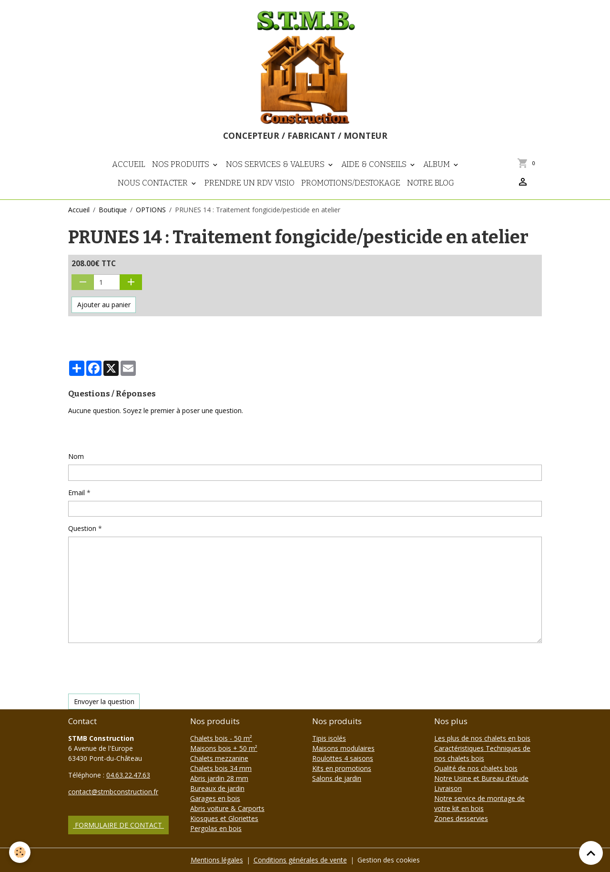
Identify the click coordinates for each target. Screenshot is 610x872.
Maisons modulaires (343, 748)
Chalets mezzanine (219, 758)
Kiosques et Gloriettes (224, 818)
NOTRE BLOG (430, 182)
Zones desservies (461, 818)
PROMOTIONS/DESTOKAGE (350, 182)
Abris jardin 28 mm (219, 778)
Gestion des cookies (388, 859)
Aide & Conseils (374, 164)
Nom (76, 456)
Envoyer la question (104, 701)
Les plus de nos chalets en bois (482, 738)
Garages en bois (215, 798)
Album (437, 164)
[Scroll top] (591, 853)
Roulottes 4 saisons (342, 758)
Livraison (448, 788)
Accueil (128, 164)
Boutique (113, 209)
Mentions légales (217, 859)
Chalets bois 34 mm (221, 768)
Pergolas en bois (216, 828)
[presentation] (140, 668)
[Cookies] (20, 852)
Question (82, 528)
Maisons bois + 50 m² (223, 748)
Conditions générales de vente (300, 859)
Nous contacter (154, 182)
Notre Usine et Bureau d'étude (481, 778)
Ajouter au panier (104, 304)
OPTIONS (151, 209)
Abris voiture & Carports (227, 808)
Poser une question (104, 433)
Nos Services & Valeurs (276, 164)
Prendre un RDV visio (249, 182)
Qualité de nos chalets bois (476, 768)
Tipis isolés (329, 738)
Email (76, 492)
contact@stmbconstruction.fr (113, 791)
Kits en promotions (341, 768)
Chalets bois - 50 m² (221, 738)
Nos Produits (181, 164)
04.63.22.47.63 (128, 774)
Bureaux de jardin (217, 788)
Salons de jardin (336, 778)
